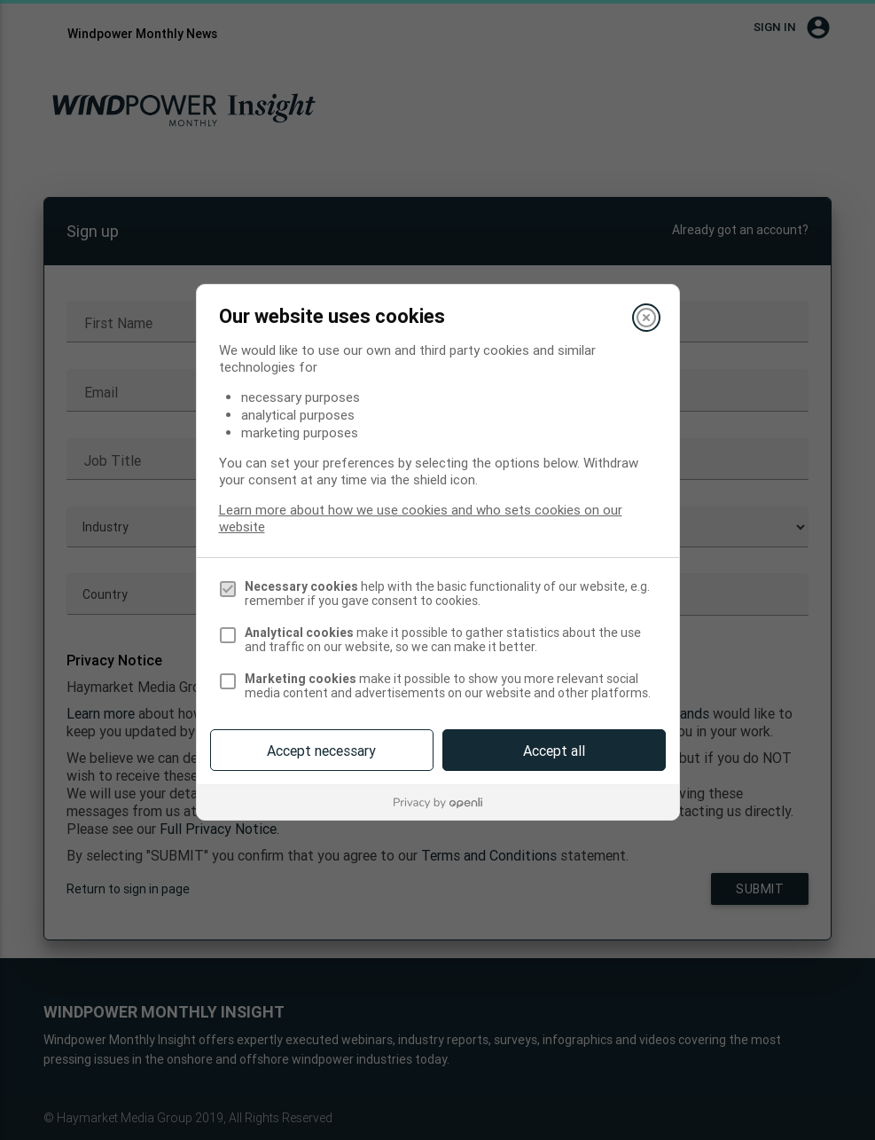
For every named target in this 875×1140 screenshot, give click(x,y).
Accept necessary (321, 750)
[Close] (646, 317)
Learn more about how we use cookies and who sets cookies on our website (420, 518)
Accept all (554, 750)
